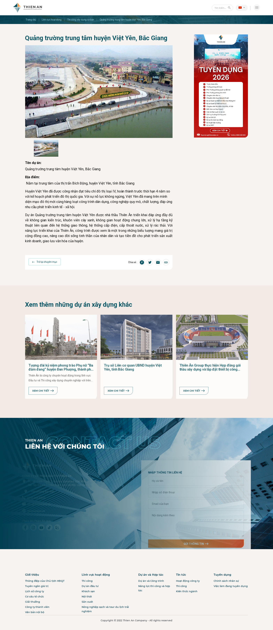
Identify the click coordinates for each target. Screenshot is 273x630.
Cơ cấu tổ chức (34, 609)
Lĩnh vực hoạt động (52, 19)
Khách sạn (88, 604)
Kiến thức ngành (186, 604)
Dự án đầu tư (90, 599)
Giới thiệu (32, 587)
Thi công (87, 594)
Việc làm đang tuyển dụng (231, 599)
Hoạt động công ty (188, 594)
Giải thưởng (32, 614)
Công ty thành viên (37, 620)
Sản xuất (87, 614)
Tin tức (181, 587)
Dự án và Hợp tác (150, 587)
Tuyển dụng (222, 587)
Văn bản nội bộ (34, 625)
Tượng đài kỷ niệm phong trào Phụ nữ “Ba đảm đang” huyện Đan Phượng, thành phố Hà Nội (61, 380)
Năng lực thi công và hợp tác (154, 601)
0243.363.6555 (22, 497)
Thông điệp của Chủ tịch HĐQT (44, 594)
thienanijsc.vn (22, 510)
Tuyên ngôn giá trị (36, 599)
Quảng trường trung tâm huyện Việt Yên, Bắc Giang (129, 19)
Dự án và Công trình (151, 594)
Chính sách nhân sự (226, 594)
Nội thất (87, 609)
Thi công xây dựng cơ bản (82, 19)
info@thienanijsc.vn (25, 503)
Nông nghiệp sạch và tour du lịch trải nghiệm (105, 622)
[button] (242, 7)
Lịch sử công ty (34, 604)
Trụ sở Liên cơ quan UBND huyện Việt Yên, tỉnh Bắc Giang (133, 380)
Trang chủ (31, 19)
